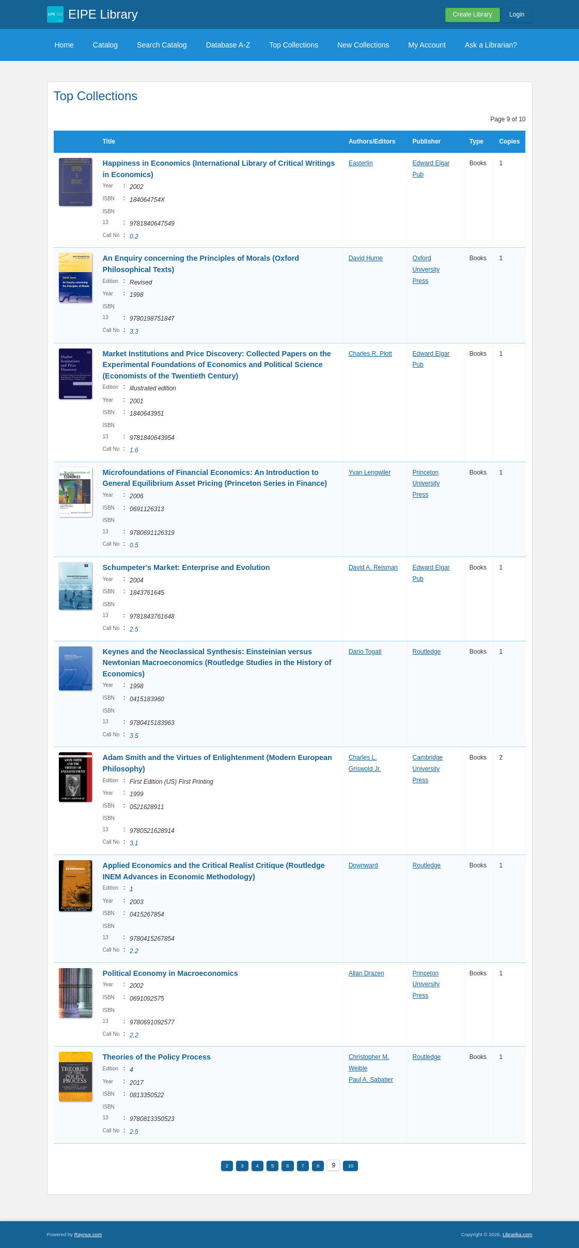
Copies (509, 141)
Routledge (427, 651)
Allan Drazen (366, 973)
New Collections (363, 45)
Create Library (472, 14)
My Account (427, 45)
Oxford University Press (426, 269)
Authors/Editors (372, 141)
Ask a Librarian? (491, 45)
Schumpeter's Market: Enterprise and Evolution (186, 567)
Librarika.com (518, 1234)
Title (109, 141)
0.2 (134, 236)
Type (476, 141)
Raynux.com (88, 1234)
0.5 (134, 545)
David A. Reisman (373, 567)
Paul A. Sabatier (371, 1079)
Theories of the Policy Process (157, 1057)
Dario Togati (365, 651)
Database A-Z (228, 45)
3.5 (134, 735)
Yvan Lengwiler (369, 472)
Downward (363, 865)
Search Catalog (162, 45)
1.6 (134, 450)
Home (64, 45)
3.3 (134, 331)
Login (516, 14)
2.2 (134, 951)
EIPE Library (103, 14)
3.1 (134, 843)
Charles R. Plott (370, 353)
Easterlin (361, 163)
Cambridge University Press (428, 768)
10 (350, 1165)
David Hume (366, 258)
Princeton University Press (426, 483)
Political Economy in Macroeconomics (170, 973)
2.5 (134, 629)
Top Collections (293, 45)
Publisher (427, 141)
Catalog (105, 45)
